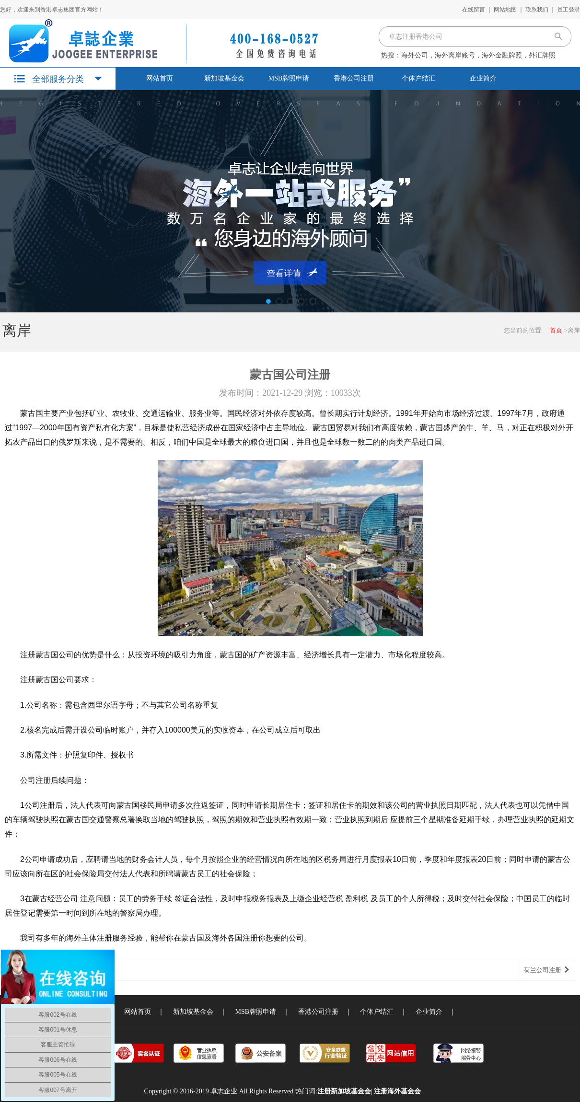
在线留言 (473, 9)
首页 (556, 330)
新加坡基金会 (224, 78)
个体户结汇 (418, 78)
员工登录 (568, 9)
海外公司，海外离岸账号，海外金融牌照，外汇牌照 (478, 55)
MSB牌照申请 (289, 78)
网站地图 (505, 9)
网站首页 (159, 78)
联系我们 (536, 9)
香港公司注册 (354, 78)
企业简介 (483, 78)
